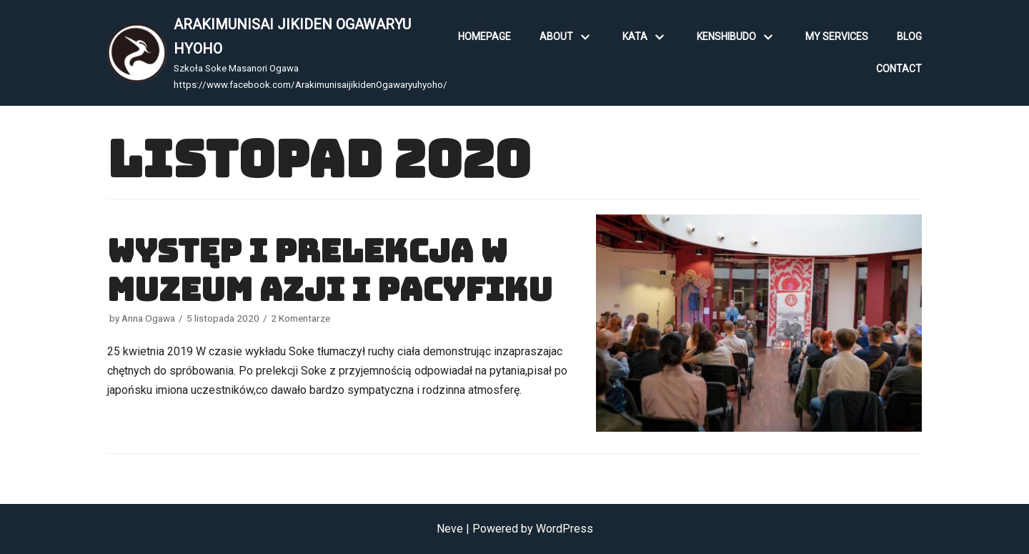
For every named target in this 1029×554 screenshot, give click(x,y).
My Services (836, 36)
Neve (450, 528)
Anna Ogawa (148, 318)
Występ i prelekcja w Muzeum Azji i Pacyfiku (329, 270)
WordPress (564, 528)
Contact (899, 68)
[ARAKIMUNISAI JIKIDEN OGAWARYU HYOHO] (277, 53)
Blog (909, 36)
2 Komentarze (300, 318)
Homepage (484, 36)
